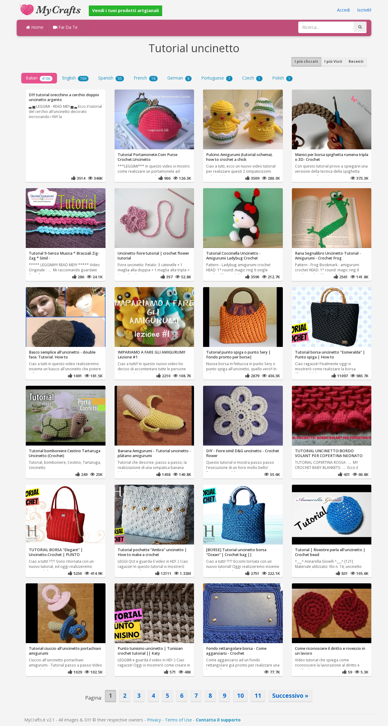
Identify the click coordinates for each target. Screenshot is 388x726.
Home (34, 27)
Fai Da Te (65, 27)
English (75, 78)
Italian (39, 78)
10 (240, 695)
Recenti (356, 61)
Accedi (343, 10)
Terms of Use (178, 720)
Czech (252, 78)
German (179, 78)
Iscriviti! (364, 10)
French (146, 78)
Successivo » (290, 695)
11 (258, 695)
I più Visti (333, 61)
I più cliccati (306, 61)
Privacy (154, 720)
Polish (282, 78)
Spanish (111, 78)
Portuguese (216, 78)
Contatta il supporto (218, 720)
